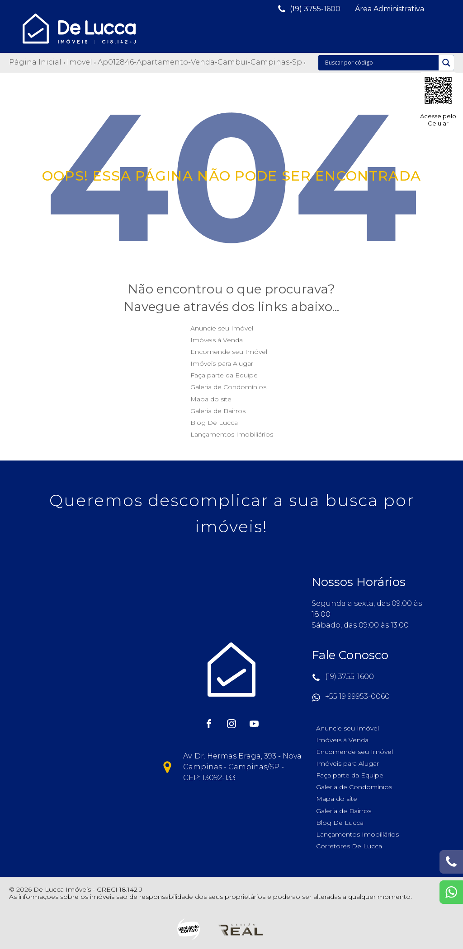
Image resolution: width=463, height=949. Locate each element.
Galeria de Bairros (218, 410)
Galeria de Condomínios (228, 387)
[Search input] (380, 62)
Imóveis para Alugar (221, 363)
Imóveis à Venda (216, 340)
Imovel (79, 62)
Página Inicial (35, 62)
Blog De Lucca (214, 422)
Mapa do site (211, 399)
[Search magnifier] (446, 62)
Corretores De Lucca (349, 846)
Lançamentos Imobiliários (231, 434)
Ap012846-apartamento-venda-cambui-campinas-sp (200, 62)
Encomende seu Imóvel (228, 351)
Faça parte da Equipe (224, 375)
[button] (309, 9)
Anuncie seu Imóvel (221, 328)
